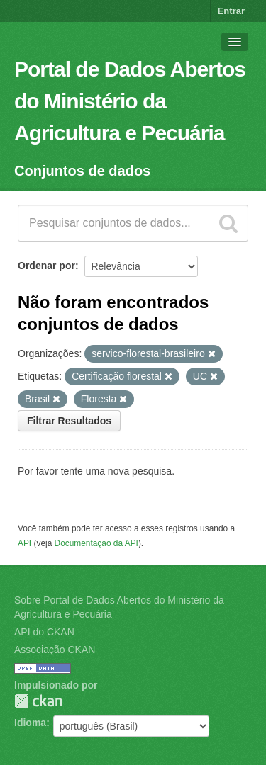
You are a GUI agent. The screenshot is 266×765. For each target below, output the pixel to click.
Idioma (30, 722)
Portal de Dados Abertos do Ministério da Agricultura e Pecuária (129, 100)
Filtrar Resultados (69, 420)
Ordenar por (46, 265)
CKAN (38, 700)
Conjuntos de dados (82, 170)
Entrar (231, 11)
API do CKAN (44, 632)
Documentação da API (96, 543)
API (24, 543)
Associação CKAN (54, 649)
